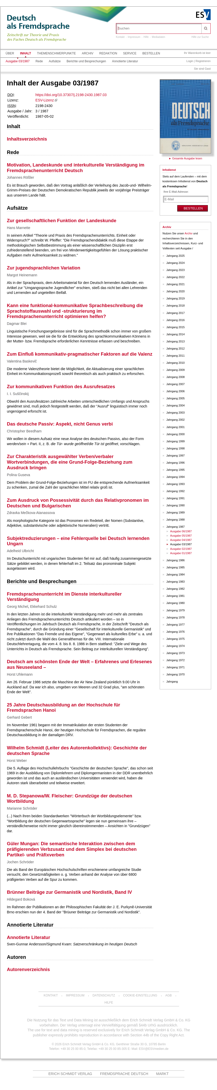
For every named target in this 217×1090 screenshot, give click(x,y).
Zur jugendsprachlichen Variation (43, 267)
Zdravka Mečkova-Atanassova (31, 513)
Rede (39, 61)
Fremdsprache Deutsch (124, 1074)
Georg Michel (17, 606)
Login (189, 61)
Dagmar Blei (16, 324)
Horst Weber (17, 761)
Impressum (134, 37)
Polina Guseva (18, 475)
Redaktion (108, 53)
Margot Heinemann (22, 275)
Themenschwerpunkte (56, 53)
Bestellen (151, 53)
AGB (168, 995)
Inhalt (25, 53)
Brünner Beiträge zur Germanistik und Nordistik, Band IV (69, 892)
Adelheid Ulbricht (20, 551)
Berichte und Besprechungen (86, 61)
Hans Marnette (18, 228)
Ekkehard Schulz (43, 606)
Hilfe (146, 37)
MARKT (162, 1074)
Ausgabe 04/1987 (181, 539)
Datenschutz (103, 995)
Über (10, 53)
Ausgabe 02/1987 (181, 548)
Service (129, 53)
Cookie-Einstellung (140, 995)
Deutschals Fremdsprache (38, 22)
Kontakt (120, 37)
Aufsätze (55, 61)
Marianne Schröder (22, 808)
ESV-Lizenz (44, 100)
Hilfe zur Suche (200, 37)
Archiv (87, 53)
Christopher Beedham (24, 431)
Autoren (16, 957)
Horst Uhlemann (20, 674)
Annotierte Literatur (125, 61)
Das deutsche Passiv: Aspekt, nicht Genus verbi (60, 424)
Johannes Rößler (20, 177)
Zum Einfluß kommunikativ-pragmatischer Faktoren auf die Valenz (79, 354)
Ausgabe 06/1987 (181, 531)
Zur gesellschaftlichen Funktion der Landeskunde (61, 220)
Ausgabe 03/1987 (18, 61)
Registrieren (203, 61)
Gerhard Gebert (19, 717)
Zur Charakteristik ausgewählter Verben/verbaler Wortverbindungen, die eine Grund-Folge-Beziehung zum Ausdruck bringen (69, 462)
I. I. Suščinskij (18, 394)
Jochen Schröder (20, 862)
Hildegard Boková (21, 899)
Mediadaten (158, 37)
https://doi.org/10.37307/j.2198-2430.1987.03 (70, 95)
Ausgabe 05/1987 (181, 535)
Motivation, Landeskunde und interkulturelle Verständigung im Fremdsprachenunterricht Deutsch (75, 167)
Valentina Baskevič (22, 361)
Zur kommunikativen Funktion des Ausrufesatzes (61, 386)
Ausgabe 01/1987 (181, 553)
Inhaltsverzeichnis (27, 139)
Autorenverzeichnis (28, 969)
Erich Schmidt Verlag (70, 1074)
